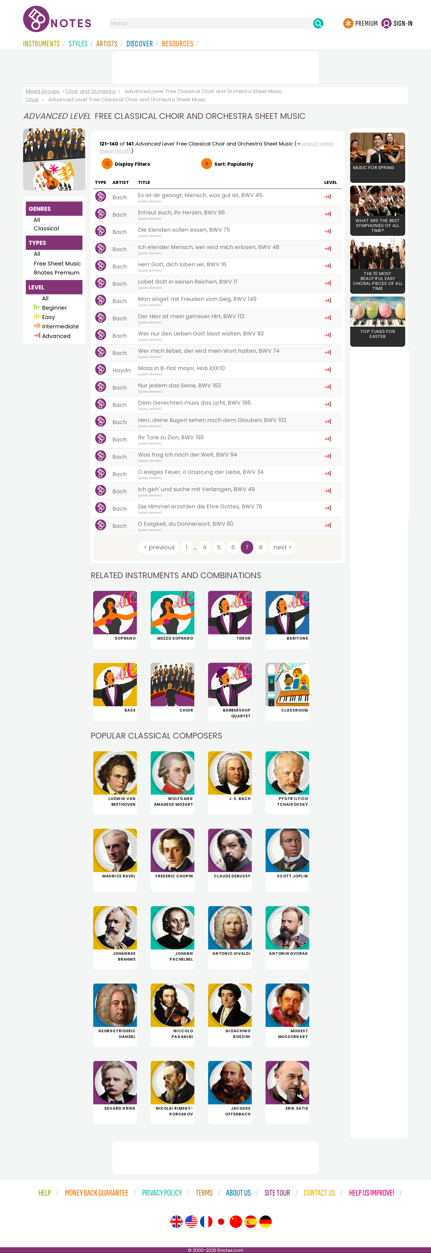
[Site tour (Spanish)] (251, 1222)
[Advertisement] (215, 66)
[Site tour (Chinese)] (236, 1222)
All (37, 220)
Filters (132, 164)
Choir (32, 99)
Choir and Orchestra (90, 91)
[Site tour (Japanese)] (221, 1222)
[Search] (318, 23)
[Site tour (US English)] (191, 1222)
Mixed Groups (43, 91)
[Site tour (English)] (176, 1222)
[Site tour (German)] (265, 1222)
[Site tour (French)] (206, 1222)
